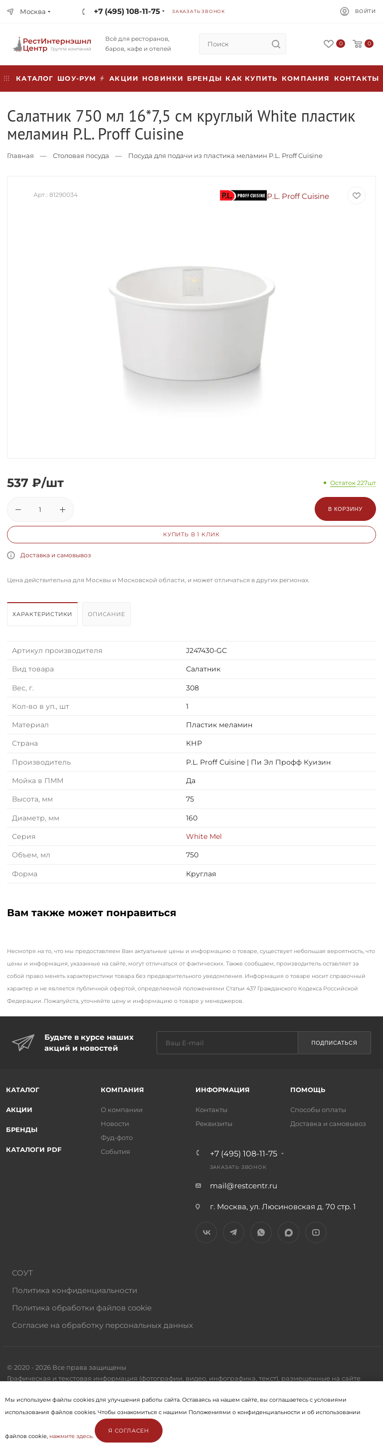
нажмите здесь (70, 1436)
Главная (20, 156)
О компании (122, 1110)
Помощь (307, 1090)
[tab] (43, 616)
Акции (19, 1110)
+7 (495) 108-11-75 (127, 11)
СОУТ (22, 1273)
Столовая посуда (81, 156)
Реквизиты (213, 1124)
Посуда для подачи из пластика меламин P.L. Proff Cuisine (225, 156)
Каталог (22, 1090)
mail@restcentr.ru (243, 1185)
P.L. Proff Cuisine (275, 196)
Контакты (357, 78)
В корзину (345, 509)
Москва (33, 11)
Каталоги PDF (33, 1149)
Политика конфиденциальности (74, 1290)
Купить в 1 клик (191, 534)
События (115, 1151)
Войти (365, 11)
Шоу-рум (76, 78)
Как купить (251, 78)
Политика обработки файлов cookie (82, 1307)
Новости (115, 1124)
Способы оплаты (318, 1110)
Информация (222, 1090)
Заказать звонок (198, 11)
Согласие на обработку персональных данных (102, 1325)
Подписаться (334, 1043)
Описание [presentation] (106, 614)
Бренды (204, 78)
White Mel (204, 836)
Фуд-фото (117, 1137)
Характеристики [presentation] (42, 614)
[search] (275, 43)
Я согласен (128, 1430)
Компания (306, 78)
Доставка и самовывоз (55, 555)
